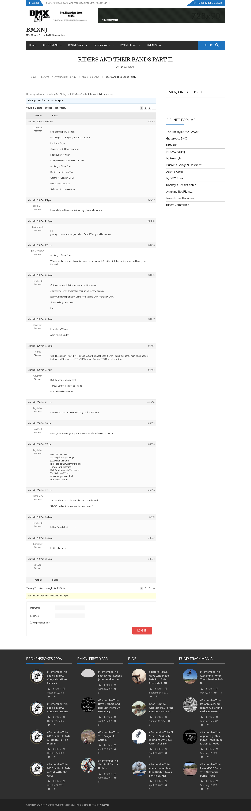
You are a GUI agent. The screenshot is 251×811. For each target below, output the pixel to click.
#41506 (151, 490)
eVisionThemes (101, 804)
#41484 (151, 245)
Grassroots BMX (176, 138)
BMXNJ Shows (130, 45)
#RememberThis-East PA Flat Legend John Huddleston (110, 675)
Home (32, 45)
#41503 (151, 423)
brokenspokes (104, 45)
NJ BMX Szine (175, 178)
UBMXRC (172, 145)
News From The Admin (180, 198)
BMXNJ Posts (77, 45)
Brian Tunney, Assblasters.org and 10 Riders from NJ (161, 707)
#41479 (151, 200)
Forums (41, 94)
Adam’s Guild (174, 171)
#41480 (151, 221)
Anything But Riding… (57, 94)
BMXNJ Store (154, 45)
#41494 (151, 370)
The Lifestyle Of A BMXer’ (182, 132)
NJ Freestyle (173, 158)
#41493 (151, 345)
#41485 (151, 275)
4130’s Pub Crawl (78, 94)
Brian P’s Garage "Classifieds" (184, 165)
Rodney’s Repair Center (181, 185)
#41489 (151, 319)
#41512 (151, 538)
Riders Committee (177, 205)
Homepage (31, 94)
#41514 (151, 559)
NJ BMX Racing (175, 151)
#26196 (151, 121)
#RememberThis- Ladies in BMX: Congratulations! (57, 707)
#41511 (152, 517)
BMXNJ (36, 29)
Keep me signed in (41, 622)
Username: (35, 608)
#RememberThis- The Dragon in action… (108, 736)
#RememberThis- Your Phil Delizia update (108, 764)
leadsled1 (129, 66)
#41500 (151, 402)
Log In (142, 630)
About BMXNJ (52, 45)
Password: (35, 616)
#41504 (151, 444)
